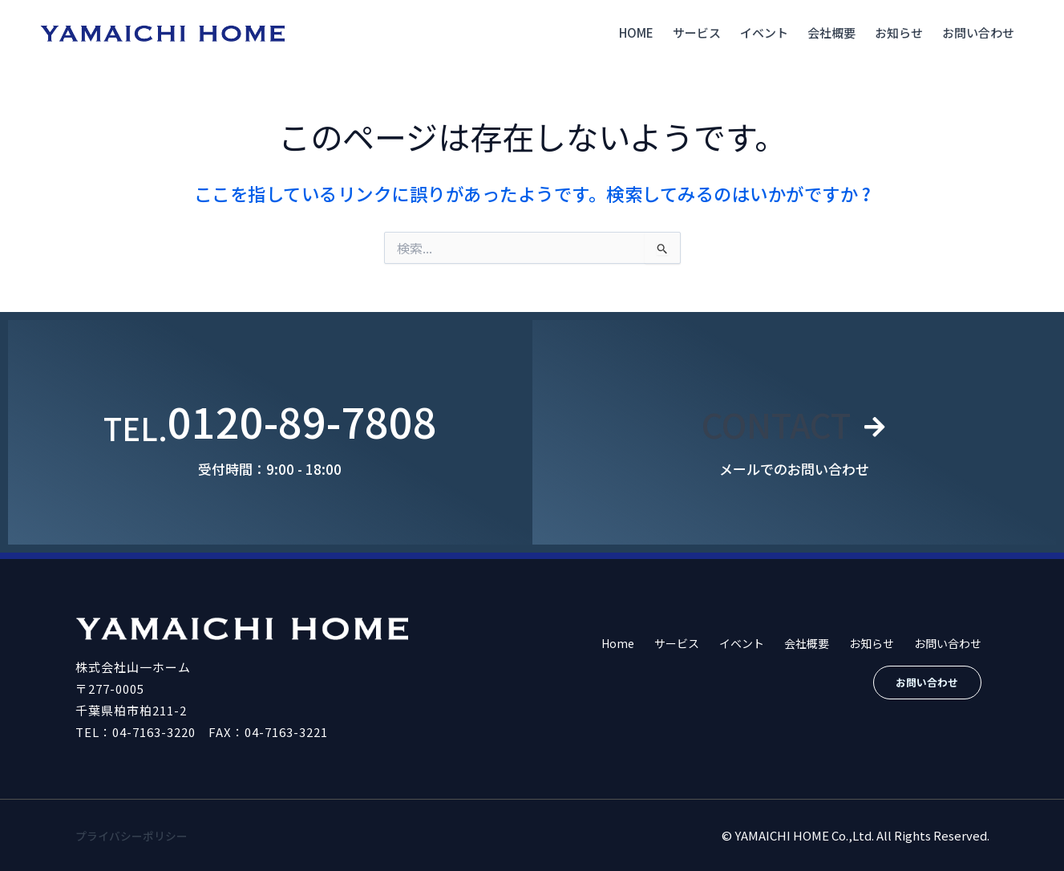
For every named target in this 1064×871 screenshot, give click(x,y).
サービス (697, 32)
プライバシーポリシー (135, 835)
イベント (764, 32)
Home (636, 32)
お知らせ (899, 32)
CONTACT (774, 421)
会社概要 (831, 32)
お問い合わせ (978, 32)
